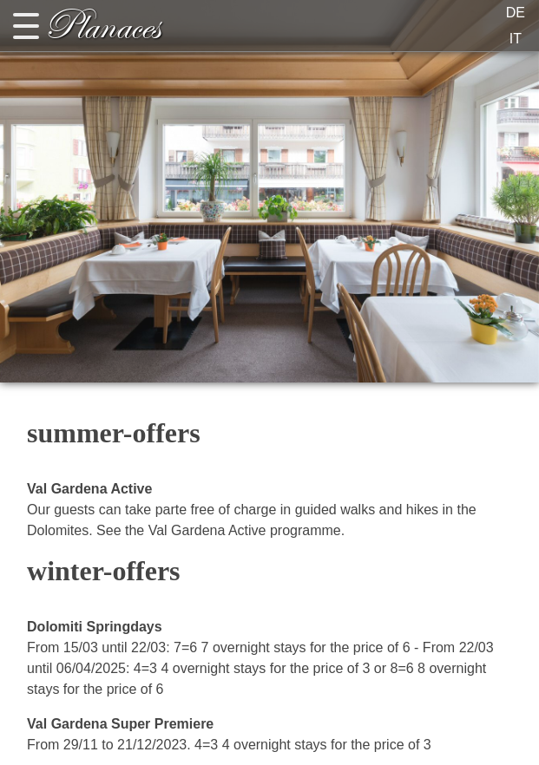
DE (515, 12)
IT (515, 38)
